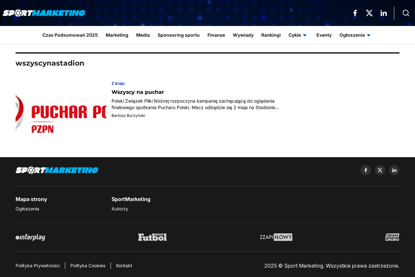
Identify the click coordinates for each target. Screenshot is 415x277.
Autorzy (120, 208)
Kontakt (124, 265)
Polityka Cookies (87, 265)
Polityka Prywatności (38, 265)
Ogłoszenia (27, 208)
